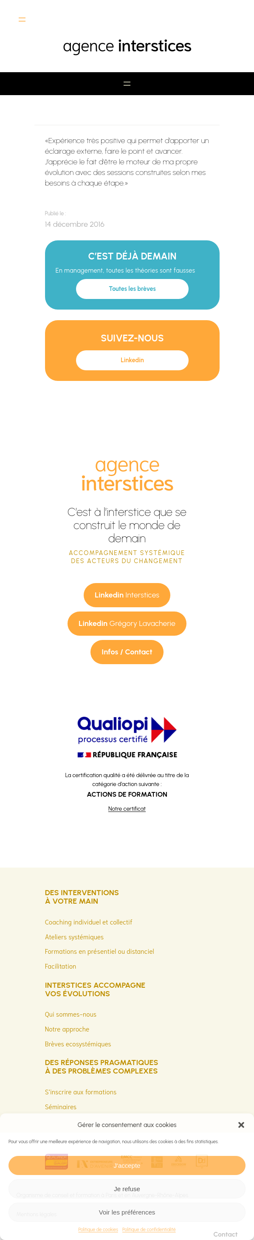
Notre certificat (127, 808)
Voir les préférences (127, 1212)
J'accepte (127, 1165)
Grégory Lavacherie (127, 623)
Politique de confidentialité (149, 1229)
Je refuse (127, 1188)
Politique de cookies (98, 1229)
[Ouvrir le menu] (22, 19)
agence (126, 44)
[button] (241, 1125)
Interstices (127, 595)
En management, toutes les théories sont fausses (125, 270)
